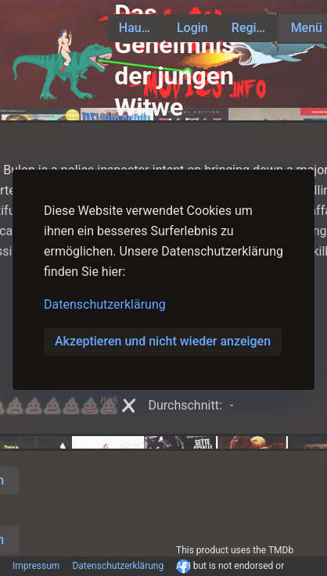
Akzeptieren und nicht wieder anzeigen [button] (163, 341)
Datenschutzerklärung (105, 304)
